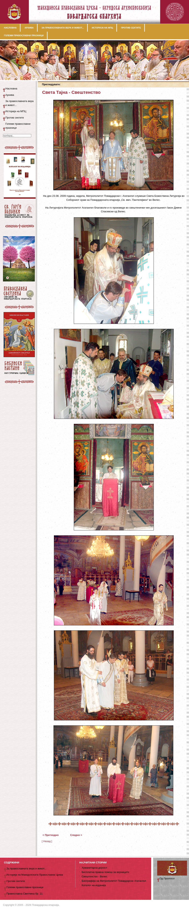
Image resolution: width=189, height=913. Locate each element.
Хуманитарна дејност (94, 867)
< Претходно (51, 835)
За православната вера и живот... (19, 103)
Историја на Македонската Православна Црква (34, 874)
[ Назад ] (47, 841)
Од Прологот (167, 878)
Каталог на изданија (94, 885)
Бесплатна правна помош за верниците (105, 872)
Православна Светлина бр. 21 (24, 893)
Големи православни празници (17, 125)
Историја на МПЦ (15, 111)
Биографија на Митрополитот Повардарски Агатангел (114, 880)
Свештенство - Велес (94, 876)
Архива (9, 94)
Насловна (11, 88)
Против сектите (14, 117)
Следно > (76, 835)
